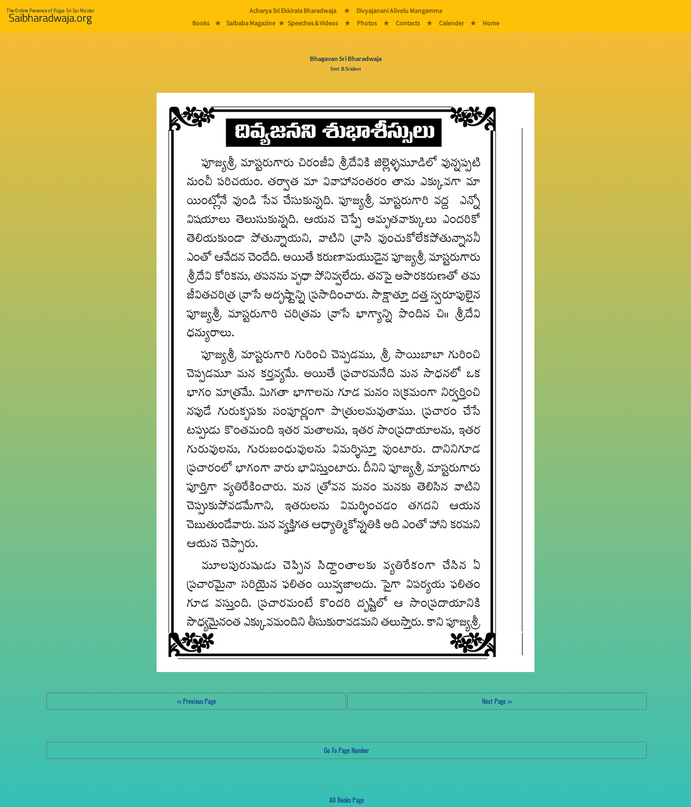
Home (491, 23)
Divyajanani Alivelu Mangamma (399, 10)
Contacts (408, 23)
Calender (451, 23)
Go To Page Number (346, 750)
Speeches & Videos (313, 23)
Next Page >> (497, 701)
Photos (367, 23)
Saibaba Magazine (250, 23)
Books (200, 23)
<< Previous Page (196, 701)
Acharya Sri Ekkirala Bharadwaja (292, 10)
